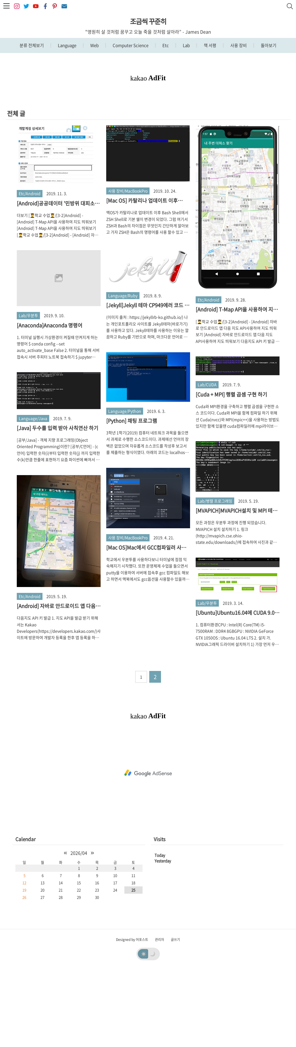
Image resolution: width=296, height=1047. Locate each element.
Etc (165, 45)
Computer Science (130, 45)
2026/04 (78, 931)
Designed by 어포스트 (132, 1017)
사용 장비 (238, 45)
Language (66, 45)
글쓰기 (175, 1017)
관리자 (159, 1017)
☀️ (143, 1032)
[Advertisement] (148, 135)
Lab (186, 45)
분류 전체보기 (32, 45)
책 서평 (209, 45)
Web (94, 45)
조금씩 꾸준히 (148, 21)
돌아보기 (268, 45)
